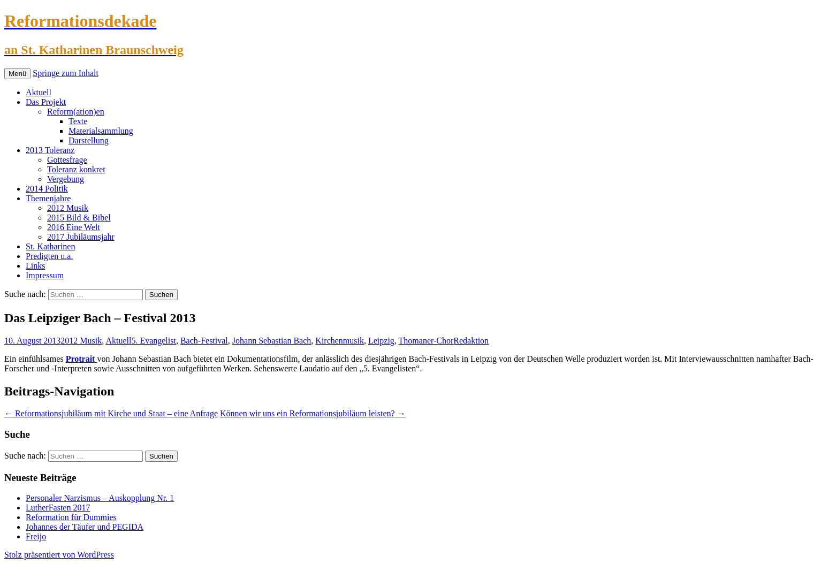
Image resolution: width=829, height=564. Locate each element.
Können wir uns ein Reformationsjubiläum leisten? (313, 413)
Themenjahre (48, 198)
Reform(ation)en (75, 111)
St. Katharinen (50, 246)
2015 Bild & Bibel (79, 217)
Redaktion (471, 340)
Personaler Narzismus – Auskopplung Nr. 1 (100, 497)
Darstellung (89, 140)
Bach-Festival (204, 340)
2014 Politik (47, 188)
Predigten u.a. (49, 256)
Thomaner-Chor (426, 340)
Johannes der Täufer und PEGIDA (84, 526)
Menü (17, 74)
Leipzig (381, 340)
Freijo (36, 536)
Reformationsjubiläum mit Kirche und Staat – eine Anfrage (111, 413)
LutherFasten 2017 (58, 507)
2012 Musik (67, 207)
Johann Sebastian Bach (271, 340)
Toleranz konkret (76, 169)
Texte (78, 121)
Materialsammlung (101, 130)
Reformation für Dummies (71, 517)
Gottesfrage (67, 159)
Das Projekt (46, 101)
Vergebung (65, 179)
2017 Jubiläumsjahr (81, 236)
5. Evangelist (153, 340)
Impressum (45, 275)
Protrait (81, 358)
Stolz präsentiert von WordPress (59, 554)
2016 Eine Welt (73, 227)
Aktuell (38, 92)
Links (35, 265)
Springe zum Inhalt (65, 73)
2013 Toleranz (50, 150)
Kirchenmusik (339, 340)
